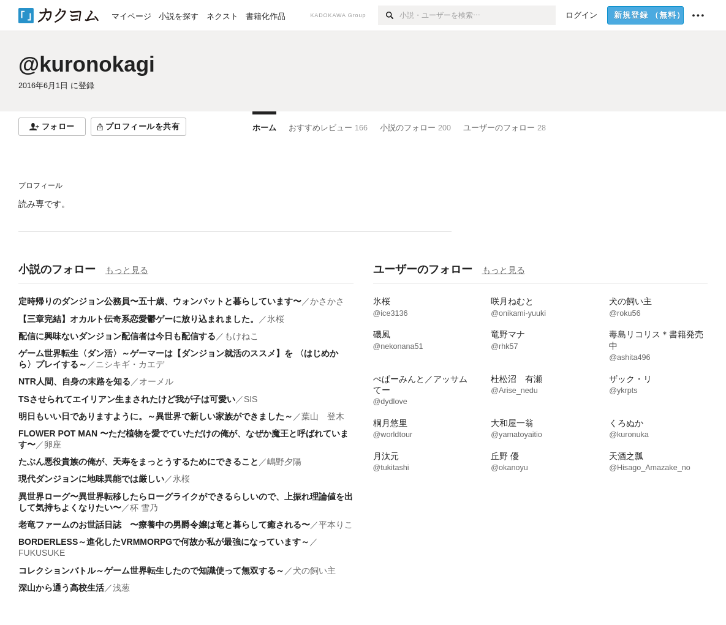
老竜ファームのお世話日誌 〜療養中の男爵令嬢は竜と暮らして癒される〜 (164, 525)
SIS (251, 399)
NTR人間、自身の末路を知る (74, 381)
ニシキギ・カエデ (130, 364)
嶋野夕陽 (284, 461)
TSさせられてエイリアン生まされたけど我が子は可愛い (126, 399)
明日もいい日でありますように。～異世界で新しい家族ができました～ (155, 416)
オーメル (156, 381)
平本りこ (336, 525)
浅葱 (121, 588)
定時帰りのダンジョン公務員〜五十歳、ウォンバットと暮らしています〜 (159, 301)
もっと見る (126, 270)
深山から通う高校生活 (61, 588)
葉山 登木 (322, 416)
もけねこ (241, 336)
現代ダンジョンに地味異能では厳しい (91, 479)
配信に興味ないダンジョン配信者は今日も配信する (117, 336)
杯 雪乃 (144, 507)
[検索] (388, 15)
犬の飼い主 (314, 570)
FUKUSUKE (41, 553)
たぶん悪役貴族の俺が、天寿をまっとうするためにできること (138, 461)
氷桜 (275, 319)
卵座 (52, 444)
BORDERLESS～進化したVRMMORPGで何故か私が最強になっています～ (163, 542)
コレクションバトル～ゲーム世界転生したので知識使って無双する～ (151, 570)
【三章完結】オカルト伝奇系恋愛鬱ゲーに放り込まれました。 (138, 319)
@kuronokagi (86, 64)
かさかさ (327, 301)
